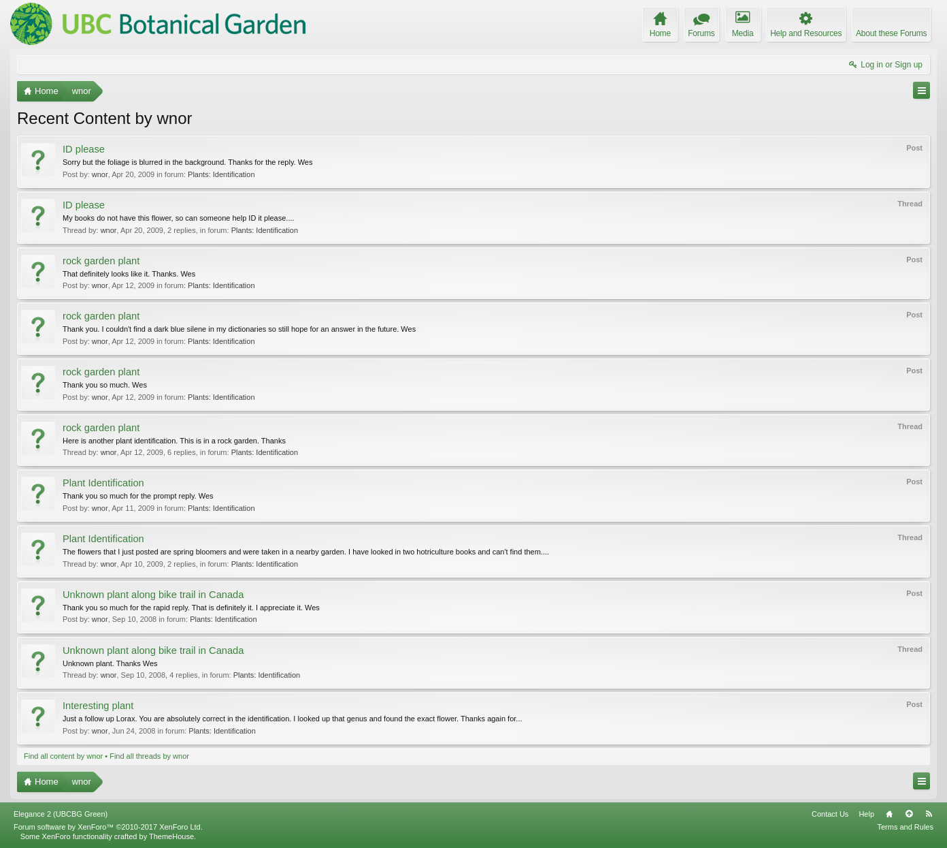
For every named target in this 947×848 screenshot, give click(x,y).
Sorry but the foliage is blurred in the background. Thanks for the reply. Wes (187, 162)
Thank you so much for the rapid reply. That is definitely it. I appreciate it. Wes (191, 607)
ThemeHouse (171, 836)
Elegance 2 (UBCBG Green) (60, 814)
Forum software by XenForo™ (108, 827)
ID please (84, 149)
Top (909, 814)
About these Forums (891, 33)
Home (889, 814)
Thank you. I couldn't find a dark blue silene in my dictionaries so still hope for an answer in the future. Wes (239, 329)
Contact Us (830, 814)
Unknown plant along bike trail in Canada (153, 594)
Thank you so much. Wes (105, 385)
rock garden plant (101, 260)
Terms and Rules (905, 827)
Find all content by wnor (63, 756)
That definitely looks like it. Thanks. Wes (129, 274)
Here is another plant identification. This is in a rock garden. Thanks (174, 441)
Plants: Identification (221, 174)
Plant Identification (103, 482)
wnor (100, 174)
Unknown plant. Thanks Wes (110, 663)
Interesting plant (98, 705)
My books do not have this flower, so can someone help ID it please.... (179, 218)
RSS (928, 814)
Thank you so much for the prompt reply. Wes (138, 496)
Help (866, 814)
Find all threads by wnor (149, 756)
